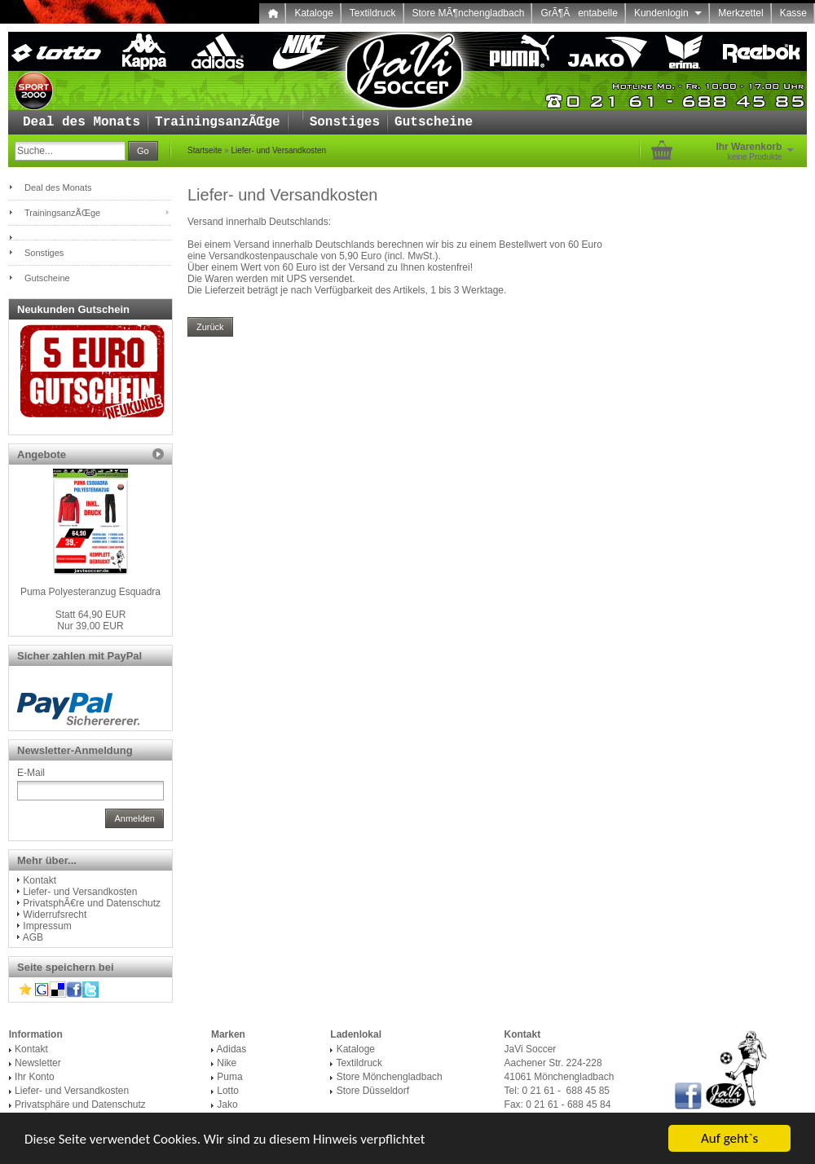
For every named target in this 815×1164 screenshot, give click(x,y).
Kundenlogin (668, 13)
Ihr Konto (35, 1076)
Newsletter (38, 1063)
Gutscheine (433, 122)
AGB (33, 937)
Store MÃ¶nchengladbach (468, 13)
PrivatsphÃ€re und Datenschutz (92, 903)
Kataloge (313, 13)
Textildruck (373, 13)
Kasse (793, 13)
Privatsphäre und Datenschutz (80, 1104)
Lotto (228, 1090)
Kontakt (39, 880)
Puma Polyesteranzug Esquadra (90, 591)
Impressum (47, 926)
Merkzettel (740, 13)
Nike (226, 1063)
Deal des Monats (81, 122)
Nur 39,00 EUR (90, 620)
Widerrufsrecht (54, 914)
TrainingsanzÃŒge (217, 122)
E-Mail (31, 772)
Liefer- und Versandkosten (278, 150)
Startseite (204, 150)
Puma (229, 1076)
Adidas (232, 1049)
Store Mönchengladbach (390, 1076)
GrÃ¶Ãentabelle (579, 13)
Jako (227, 1104)
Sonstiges (345, 122)
